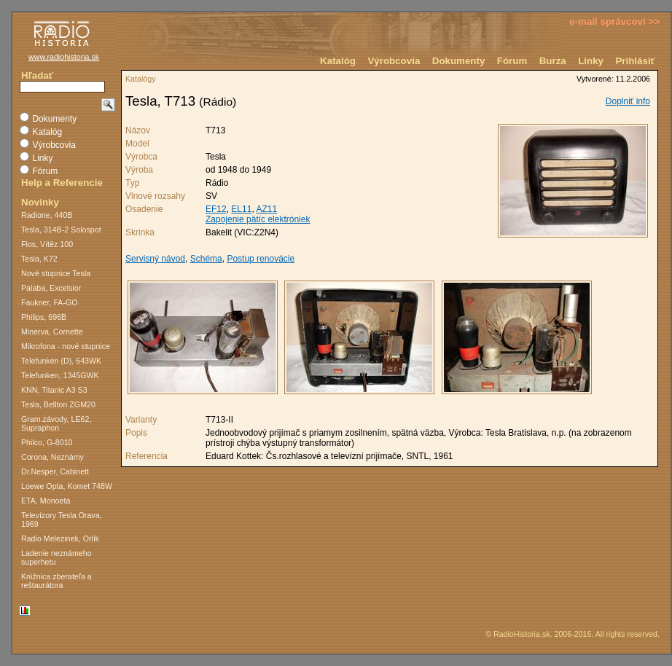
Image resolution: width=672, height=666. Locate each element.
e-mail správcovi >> (614, 21)
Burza (552, 60)
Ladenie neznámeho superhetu (56, 557)
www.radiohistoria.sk (63, 56)
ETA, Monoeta (45, 500)
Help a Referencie (62, 182)
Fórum (512, 60)
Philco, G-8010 (47, 442)
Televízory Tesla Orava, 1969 (61, 519)
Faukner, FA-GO (49, 302)
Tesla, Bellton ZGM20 (58, 404)
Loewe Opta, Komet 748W (66, 486)
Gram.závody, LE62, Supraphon (56, 423)
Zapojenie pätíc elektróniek (258, 219)
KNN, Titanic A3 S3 (54, 389)
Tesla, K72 (39, 258)
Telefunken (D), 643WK (61, 360)
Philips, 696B (43, 317)
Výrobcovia (393, 60)
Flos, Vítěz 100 (47, 244)
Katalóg (338, 60)
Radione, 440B (47, 215)
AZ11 (266, 209)
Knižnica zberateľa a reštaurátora (56, 580)
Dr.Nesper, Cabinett (55, 471)
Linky (590, 60)
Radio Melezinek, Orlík (60, 538)
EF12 (216, 209)
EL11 (241, 209)
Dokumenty (458, 60)
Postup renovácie (260, 259)
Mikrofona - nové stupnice (65, 346)
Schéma (206, 259)
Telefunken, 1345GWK (60, 375)
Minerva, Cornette (52, 331)
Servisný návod (155, 259)
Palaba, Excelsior (51, 287)
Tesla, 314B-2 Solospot (61, 229)
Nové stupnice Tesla (55, 273)
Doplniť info (628, 101)
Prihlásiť (635, 60)
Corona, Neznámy (52, 457)
